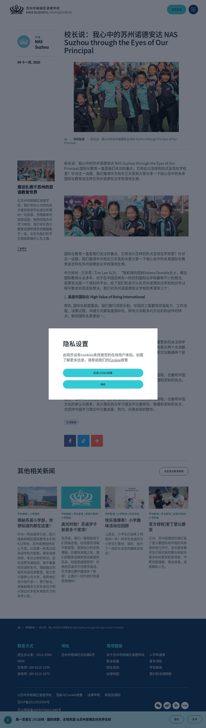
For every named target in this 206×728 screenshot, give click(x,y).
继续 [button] (103, 384)
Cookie (115, 359)
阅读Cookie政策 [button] (102, 372)
